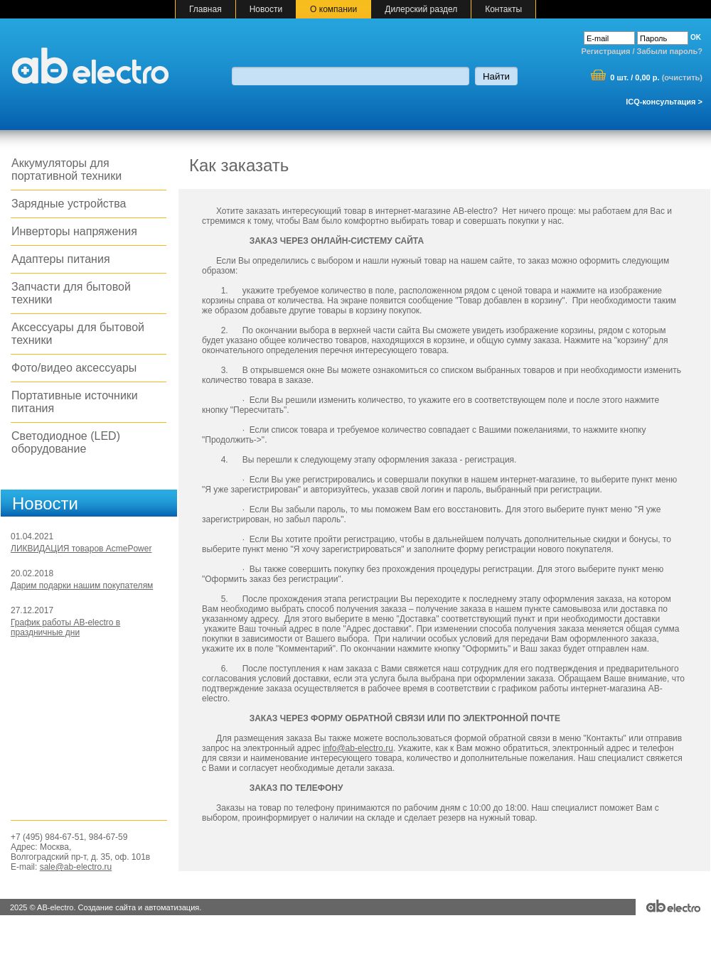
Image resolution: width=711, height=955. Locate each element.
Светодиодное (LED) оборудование (65, 442)
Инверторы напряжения (74, 231)
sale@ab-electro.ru (76, 867)
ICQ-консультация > (664, 101)
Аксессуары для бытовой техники (77, 333)
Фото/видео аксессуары (74, 368)
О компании (333, 9)
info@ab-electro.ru (358, 748)
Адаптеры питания (60, 259)
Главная (205, 9)
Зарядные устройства (68, 204)
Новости (266, 9)
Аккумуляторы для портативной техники (66, 169)
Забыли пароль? (669, 51)
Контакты (503, 9)
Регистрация (606, 51)
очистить (682, 77)
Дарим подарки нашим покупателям (82, 585)
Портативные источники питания (74, 401)
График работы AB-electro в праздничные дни (65, 627)
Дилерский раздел (421, 9)
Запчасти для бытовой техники (71, 293)
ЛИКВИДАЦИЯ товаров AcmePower (81, 549)
